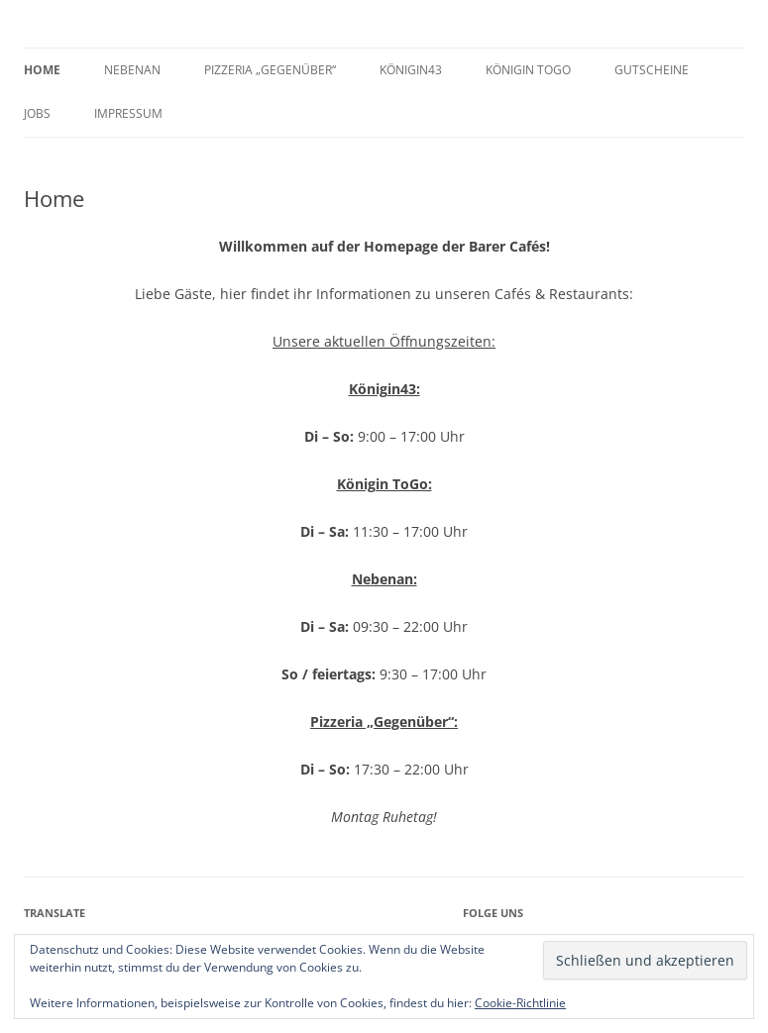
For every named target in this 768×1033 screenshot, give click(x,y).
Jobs (37, 113)
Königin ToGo (528, 69)
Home (42, 69)
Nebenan (132, 69)
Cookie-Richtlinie (520, 1002)
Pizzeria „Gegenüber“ (270, 69)
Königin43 (411, 69)
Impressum (128, 113)
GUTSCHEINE (651, 69)
